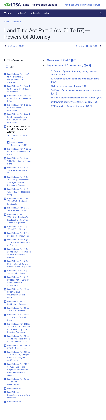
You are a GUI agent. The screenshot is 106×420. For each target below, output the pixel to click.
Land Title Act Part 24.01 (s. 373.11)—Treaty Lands (19, 346)
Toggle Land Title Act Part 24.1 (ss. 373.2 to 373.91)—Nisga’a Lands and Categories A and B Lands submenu (5, 352)
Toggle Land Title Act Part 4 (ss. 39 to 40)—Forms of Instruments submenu (5, 105)
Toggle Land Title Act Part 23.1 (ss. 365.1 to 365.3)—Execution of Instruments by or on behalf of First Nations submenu (5, 324)
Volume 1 (8, 13)
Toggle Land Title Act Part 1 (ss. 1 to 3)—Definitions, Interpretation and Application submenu (5, 74)
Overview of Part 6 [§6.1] (87, 46)
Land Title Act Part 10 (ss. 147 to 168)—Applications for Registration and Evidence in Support (18, 181)
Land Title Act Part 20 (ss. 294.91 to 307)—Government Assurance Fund (18, 293)
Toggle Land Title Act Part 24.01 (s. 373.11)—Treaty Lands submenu (5, 345)
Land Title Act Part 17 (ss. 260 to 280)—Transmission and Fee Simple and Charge (19, 253)
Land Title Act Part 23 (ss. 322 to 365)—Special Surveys (18, 317)
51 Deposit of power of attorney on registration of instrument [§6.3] (74, 73)
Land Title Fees (14, 388)
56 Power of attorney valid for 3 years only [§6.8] (74, 102)
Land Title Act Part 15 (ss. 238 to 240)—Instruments (18, 234)
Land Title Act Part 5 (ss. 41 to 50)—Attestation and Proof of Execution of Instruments (19, 118)
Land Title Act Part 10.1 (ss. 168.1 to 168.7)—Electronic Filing (18, 192)
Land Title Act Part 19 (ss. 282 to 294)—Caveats (18, 271)
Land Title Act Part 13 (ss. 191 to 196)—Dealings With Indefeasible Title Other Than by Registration (18, 218)
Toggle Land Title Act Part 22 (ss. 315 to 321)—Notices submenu (5, 308)
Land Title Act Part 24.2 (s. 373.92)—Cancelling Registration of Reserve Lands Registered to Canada (18, 369)
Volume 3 (35, 13)
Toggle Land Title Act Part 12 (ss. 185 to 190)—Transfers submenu (5, 208)
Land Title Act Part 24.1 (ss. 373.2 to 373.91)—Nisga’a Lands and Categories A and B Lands (18, 356)
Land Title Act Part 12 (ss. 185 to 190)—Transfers (18, 209)
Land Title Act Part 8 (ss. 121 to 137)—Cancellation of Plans (19, 161)
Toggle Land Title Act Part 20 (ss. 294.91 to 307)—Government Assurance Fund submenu (5, 289)
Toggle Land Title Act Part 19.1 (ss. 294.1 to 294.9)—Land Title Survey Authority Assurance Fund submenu (5, 277)
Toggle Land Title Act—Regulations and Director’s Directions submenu (5, 392)
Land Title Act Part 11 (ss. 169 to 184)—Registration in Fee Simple (19, 201)
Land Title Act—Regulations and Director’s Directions (18, 395)
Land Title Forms (14, 401)
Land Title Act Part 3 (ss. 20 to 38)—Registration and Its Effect (19, 98)
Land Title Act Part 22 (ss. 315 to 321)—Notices (18, 309)
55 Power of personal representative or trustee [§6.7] (76, 97)
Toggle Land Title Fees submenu (5, 388)
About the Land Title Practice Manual (82, 4)
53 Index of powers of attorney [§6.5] (69, 86)
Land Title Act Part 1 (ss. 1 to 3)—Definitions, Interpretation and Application (18, 78)
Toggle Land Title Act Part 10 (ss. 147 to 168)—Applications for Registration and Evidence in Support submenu (5, 177)
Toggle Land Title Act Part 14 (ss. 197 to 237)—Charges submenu (5, 227)
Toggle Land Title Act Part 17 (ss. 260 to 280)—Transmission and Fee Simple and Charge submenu (5, 249)
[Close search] (98, 13)
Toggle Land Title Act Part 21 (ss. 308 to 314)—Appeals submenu (5, 301)
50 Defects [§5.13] (16, 46)
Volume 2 (22, 13)
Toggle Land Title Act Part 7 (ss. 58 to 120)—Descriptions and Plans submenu (5, 149)
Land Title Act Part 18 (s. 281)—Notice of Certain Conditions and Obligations (19, 264)
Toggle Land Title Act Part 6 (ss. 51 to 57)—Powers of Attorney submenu (5, 126)
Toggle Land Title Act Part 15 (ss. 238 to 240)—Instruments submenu (5, 233)
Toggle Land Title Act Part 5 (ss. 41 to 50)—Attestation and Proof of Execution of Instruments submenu (5, 114)
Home (6, 22)
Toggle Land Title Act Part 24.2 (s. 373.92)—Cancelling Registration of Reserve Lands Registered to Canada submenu (5, 364)
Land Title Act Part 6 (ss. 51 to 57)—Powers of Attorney (18, 129)
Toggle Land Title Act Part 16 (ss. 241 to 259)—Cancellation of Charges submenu (5, 240)
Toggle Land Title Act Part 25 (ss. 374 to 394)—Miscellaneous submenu (5, 379)
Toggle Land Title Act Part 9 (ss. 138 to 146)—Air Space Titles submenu (5, 168)
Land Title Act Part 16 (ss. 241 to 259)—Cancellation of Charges (18, 242)
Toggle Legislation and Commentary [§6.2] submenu (8, 142)
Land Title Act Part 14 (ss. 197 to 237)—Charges (18, 227)
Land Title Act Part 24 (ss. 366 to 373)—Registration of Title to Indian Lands (18, 339)
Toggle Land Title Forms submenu (5, 402)
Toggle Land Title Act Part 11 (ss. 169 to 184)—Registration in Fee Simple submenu (5, 199)
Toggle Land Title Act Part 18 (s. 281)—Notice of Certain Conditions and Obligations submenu (5, 261)
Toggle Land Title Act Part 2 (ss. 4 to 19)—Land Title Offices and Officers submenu (5, 86)
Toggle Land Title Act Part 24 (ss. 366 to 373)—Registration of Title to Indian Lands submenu (5, 336)
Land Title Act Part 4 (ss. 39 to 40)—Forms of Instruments (19, 107)
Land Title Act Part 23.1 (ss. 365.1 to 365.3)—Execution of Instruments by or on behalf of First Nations (18, 328)
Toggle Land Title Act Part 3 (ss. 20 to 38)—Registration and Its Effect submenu (5, 96)
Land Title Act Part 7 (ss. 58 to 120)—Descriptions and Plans (19, 152)
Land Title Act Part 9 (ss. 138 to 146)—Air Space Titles (17, 170)
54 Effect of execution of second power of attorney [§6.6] (76, 92)
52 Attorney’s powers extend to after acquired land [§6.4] (75, 80)
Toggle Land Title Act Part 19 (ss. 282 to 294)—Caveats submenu (5, 271)
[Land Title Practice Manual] (30, 4)
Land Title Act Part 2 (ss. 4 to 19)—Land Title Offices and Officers (18, 89)
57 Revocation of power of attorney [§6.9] (71, 106)
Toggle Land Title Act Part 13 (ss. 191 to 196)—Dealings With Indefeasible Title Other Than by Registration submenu (5, 214)
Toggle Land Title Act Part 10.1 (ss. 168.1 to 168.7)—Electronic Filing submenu (5, 189)
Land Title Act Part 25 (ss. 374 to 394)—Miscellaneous (18, 382)
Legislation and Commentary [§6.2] (19, 143)
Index (46, 13)
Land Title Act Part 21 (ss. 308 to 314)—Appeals (18, 302)
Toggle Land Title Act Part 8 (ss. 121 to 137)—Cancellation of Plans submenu (5, 158)
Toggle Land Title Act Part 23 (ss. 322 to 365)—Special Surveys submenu (5, 315)
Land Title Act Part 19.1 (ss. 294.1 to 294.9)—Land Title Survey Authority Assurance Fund (19, 281)
